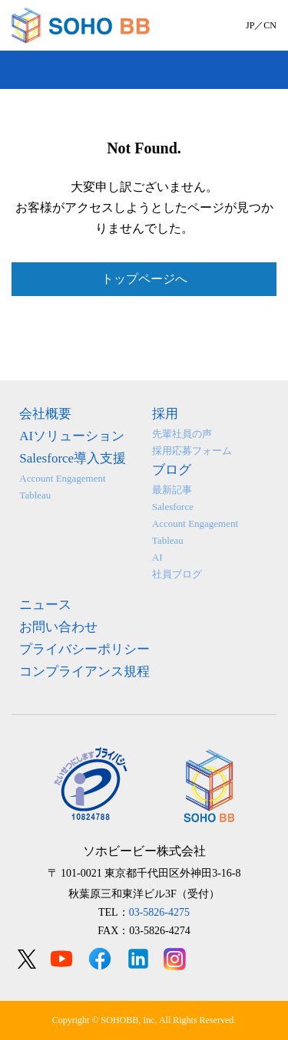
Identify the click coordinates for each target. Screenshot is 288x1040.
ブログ (171, 469)
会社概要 (45, 413)
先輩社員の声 (182, 433)
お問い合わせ (58, 627)
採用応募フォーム (192, 450)
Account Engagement (62, 478)
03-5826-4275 (159, 912)
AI (157, 557)
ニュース (45, 604)
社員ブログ (177, 574)
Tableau (35, 495)
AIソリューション (71, 436)
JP (250, 25)
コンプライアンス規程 (84, 671)
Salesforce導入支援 (72, 458)
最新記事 (172, 489)
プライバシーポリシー (84, 649)
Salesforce (173, 506)
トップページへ (144, 278)
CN (269, 25)
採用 (165, 413)
